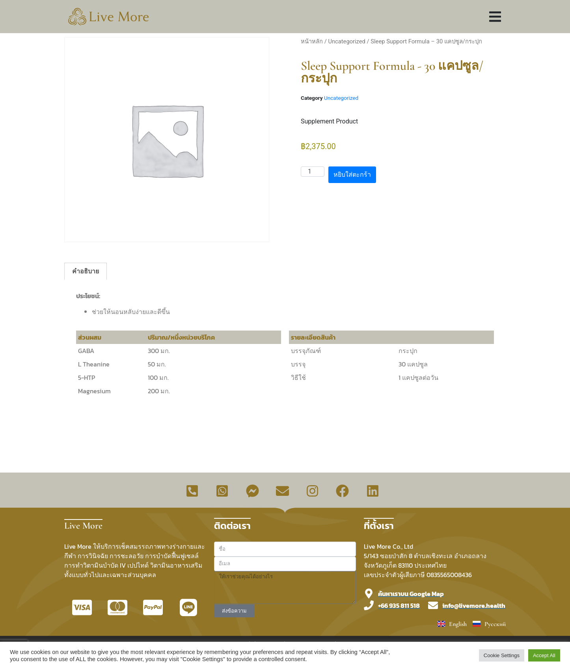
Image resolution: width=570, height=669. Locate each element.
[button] (495, 17)
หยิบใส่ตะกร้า (352, 174)
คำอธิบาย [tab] (85, 271)
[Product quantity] (312, 171)
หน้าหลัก (312, 41)
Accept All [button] (544, 655)
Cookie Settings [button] (502, 655)
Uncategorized (346, 41)
